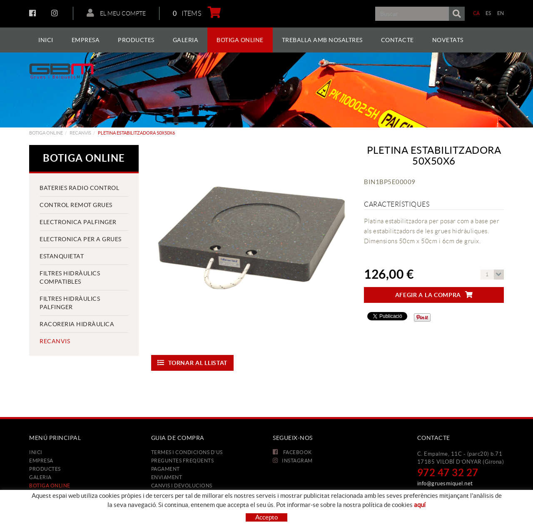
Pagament (165, 469)
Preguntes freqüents (182, 460)
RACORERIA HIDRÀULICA (77, 324)
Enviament (166, 477)
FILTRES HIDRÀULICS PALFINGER (70, 302)
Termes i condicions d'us (187, 452)
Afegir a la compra (434, 294)
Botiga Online (46, 132)
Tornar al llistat (192, 362)
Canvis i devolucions (181, 485)
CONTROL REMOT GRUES (76, 205)
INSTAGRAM (55, 13)
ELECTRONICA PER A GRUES (81, 239)
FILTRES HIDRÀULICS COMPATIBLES (70, 277)
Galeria (40, 477)
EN (500, 13)
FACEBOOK (33, 13)
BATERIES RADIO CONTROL (79, 188)
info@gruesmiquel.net (445, 483)
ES (488, 13)
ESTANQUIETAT (62, 256)
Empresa (41, 460)
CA (476, 13)
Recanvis (80, 132)
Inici (35, 452)
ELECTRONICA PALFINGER (78, 222)
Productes (45, 469)
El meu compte (116, 13)
